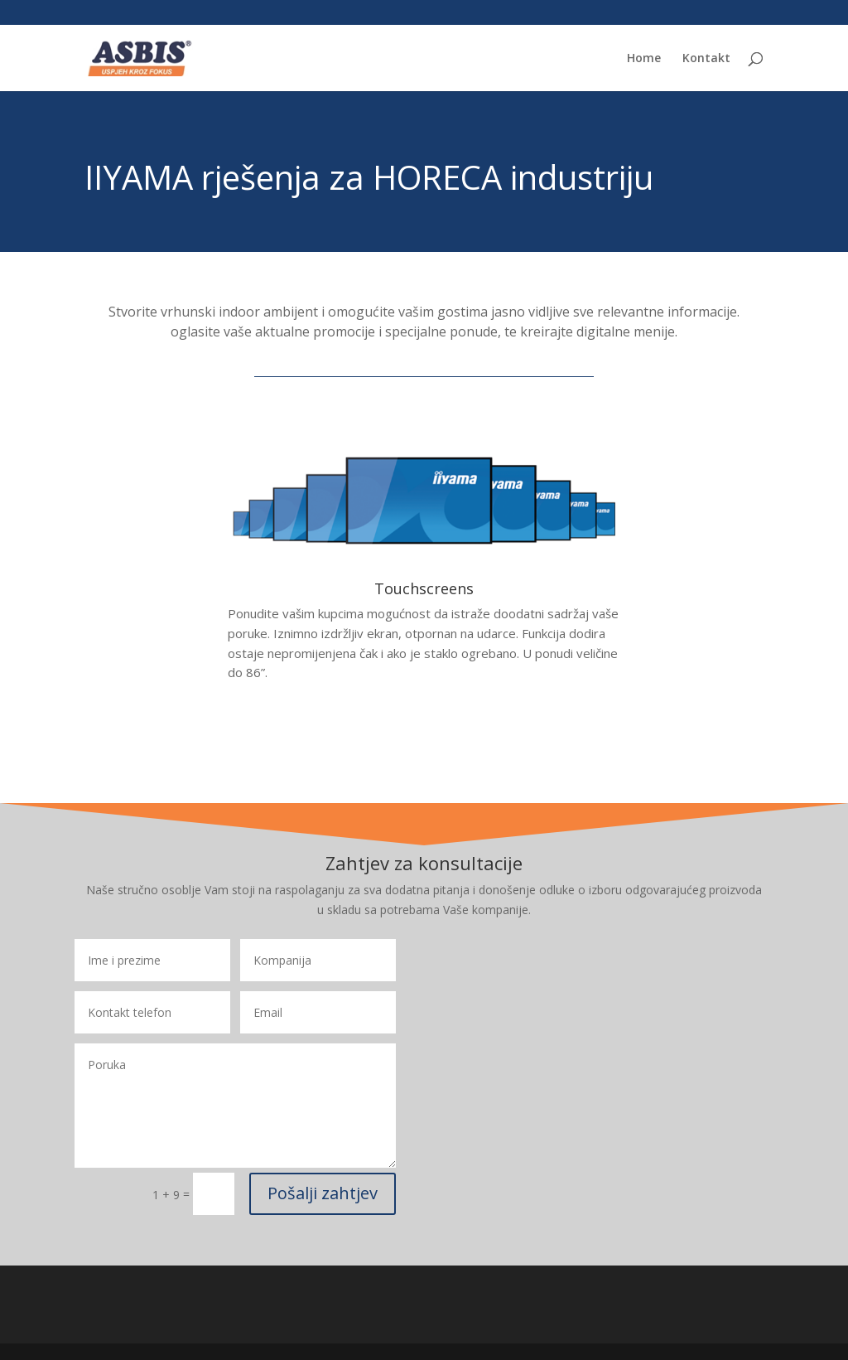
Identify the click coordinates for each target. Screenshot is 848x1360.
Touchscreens (424, 588)
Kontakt (706, 58)
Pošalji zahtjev (322, 1193)
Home (644, 58)
